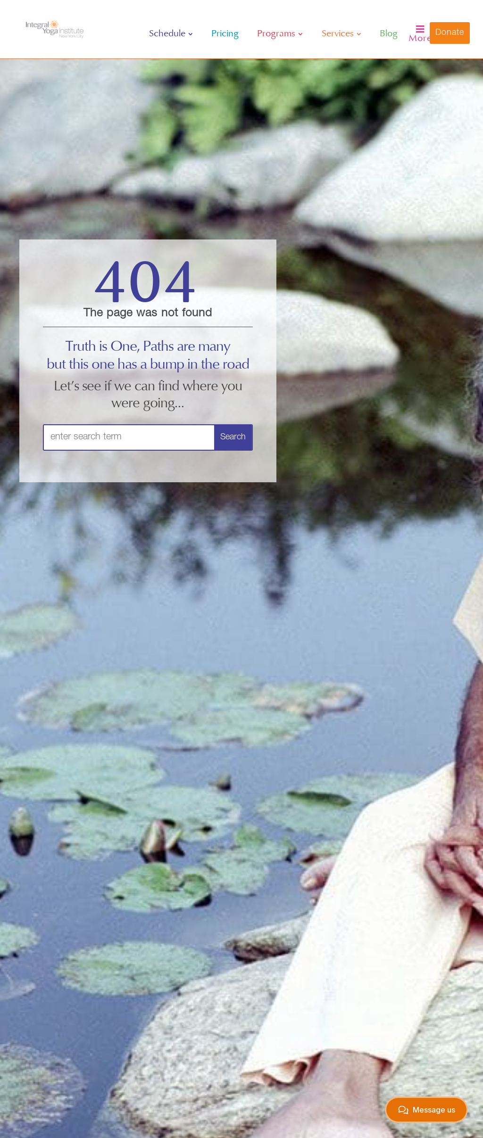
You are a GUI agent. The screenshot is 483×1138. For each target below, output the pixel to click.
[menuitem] (171, 34)
